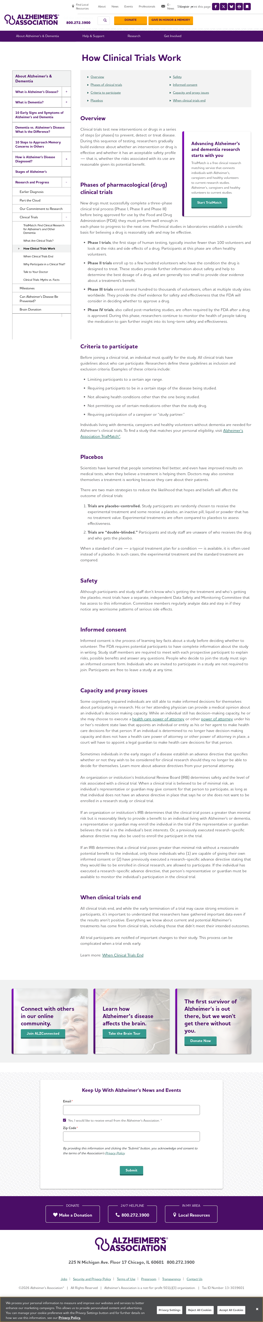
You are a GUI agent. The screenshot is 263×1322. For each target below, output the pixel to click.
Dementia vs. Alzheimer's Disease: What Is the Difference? (40, 139)
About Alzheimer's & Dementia (88, 47)
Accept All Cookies (231, 1310)
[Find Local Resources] (141, 5)
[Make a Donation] (72, 1213)
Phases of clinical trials (106, 94)
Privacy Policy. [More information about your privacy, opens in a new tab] (70, 1318)
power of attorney (217, 728)
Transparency (172, 1279)
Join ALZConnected (43, 1043)
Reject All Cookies (200, 1310)
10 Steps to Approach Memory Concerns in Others (38, 154)
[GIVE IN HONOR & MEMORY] (236, 16)
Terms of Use (126, 1279)
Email (67, 1101)
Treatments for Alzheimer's (35, 328)
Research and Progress (131, 47)
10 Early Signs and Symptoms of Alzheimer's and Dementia (39, 124)
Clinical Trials (161, 47)
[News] (177, 5)
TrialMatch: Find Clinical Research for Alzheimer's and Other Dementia (43, 238)
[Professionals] (209, 5)
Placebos (97, 110)
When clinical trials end (189, 110)
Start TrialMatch (212, 212)
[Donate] (196, 16)
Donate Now (200, 1050)
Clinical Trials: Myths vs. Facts (41, 289)
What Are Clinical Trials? (38, 250)
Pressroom (149, 1279)
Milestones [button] (27, 298)
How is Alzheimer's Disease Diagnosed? (35, 169)
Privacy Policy (115, 1153)
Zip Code (69, 1128)
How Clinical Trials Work (39, 258)
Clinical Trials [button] (29, 227)
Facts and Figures (28, 339)
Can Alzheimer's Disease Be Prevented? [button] (39, 308)
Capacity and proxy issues (191, 102)
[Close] (257, 1310)
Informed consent (185, 94)
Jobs (62, 1279)
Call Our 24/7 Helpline (85, 14)
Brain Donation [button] (30, 319)
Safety (177, 86)
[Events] (191, 5)
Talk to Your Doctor (35, 281)
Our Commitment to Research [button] (41, 218)
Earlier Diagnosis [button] (31, 201)
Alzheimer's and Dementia (34, 368)
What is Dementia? (29, 112)
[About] (164, 5)
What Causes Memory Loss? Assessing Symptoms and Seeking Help (40, 353)
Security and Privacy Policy (91, 1279)
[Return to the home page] (31, 16)
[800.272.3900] (132, 1213)
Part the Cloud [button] (30, 210)
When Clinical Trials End (38, 266)
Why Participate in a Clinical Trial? (44, 274)
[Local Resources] (191, 1213)
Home (58, 47)
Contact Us (196, 1279)
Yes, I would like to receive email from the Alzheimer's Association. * (115, 1120)
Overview (97, 86)
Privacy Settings (169, 1310)
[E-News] (231, 5)
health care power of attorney (158, 728)
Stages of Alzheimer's (31, 181)
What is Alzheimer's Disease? (36, 101)
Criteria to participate (106, 102)
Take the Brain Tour (124, 1043)
